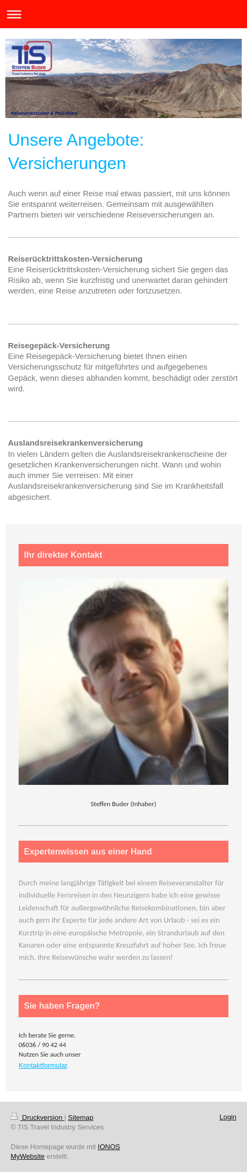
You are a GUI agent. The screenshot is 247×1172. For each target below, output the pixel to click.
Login (227, 1117)
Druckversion (37, 1117)
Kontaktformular (43, 1065)
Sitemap (80, 1117)
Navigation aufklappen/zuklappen (123, 14)
